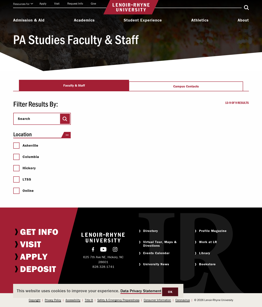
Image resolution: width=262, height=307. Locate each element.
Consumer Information (157, 300)
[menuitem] (29, 20)
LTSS (22, 179)
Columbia (26, 157)
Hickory (24, 168)
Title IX (89, 300)
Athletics (200, 20)
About (243, 20)
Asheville (25, 145)
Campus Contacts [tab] (186, 86)
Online (23, 191)
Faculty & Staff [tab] (74, 85)
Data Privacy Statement (140, 290)
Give (93, 3)
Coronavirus (182, 300)
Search (24, 119)
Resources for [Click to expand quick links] (23, 4)
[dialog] (98, 291)
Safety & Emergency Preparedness (118, 300)
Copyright (34, 300)
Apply (42, 3)
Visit (56, 3)
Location (42, 134)
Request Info (75, 3)
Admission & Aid (29, 20)
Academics (84, 20)
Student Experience (143, 20)
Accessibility (73, 300)
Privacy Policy (53, 300)
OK (170, 292)
